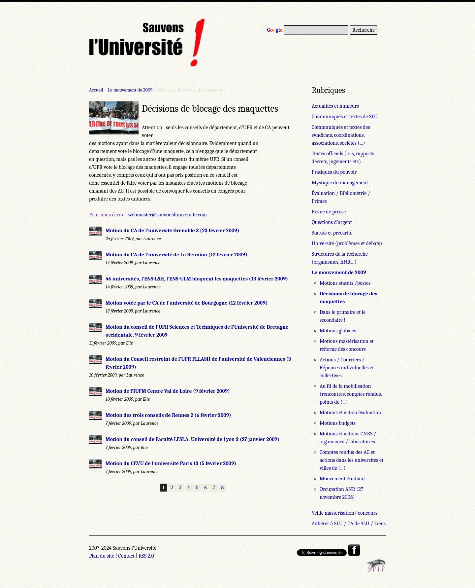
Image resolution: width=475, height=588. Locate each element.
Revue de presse (329, 212)
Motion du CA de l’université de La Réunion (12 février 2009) (176, 255)
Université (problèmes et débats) (347, 243)
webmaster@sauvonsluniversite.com (167, 215)
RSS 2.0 (146, 556)
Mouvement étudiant (342, 479)
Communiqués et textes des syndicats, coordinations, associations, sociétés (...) (341, 135)
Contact (126, 556)
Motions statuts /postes (345, 283)
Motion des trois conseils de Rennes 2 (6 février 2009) (168, 415)
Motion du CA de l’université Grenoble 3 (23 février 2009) (172, 231)
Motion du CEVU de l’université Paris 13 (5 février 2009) (171, 463)
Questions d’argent (332, 222)
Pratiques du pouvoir (334, 172)
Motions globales (338, 331)
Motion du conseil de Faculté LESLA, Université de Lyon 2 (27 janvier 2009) (193, 439)
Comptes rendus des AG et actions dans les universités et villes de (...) (351, 460)
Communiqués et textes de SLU (345, 117)
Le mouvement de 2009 (130, 90)
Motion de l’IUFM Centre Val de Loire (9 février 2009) (168, 391)
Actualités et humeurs (335, 106)
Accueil (96, 90)
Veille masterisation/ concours (344, 513)
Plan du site (101, 556)
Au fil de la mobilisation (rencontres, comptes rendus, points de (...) (351, 394)
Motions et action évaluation (350, 413)
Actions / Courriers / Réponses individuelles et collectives (347, 368)
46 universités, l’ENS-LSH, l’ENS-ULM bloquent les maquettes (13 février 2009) (197, 279)
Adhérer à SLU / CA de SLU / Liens (349, 524)
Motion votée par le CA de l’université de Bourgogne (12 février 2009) (187, 303)
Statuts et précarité (332, 233)
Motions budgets (338, 423)
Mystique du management (340, 183)
